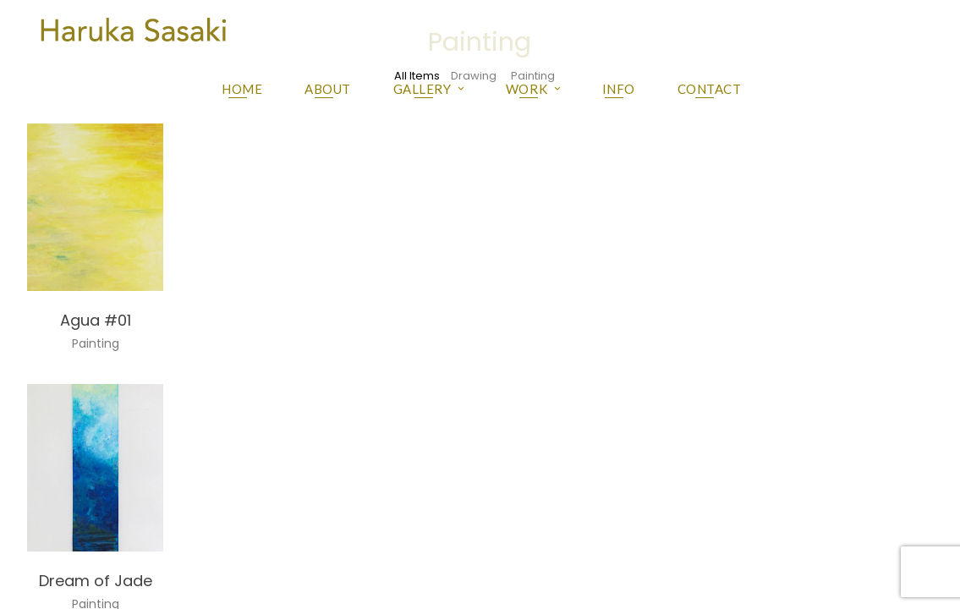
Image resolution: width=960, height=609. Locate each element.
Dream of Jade (95, 580)
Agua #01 (95, 320)
